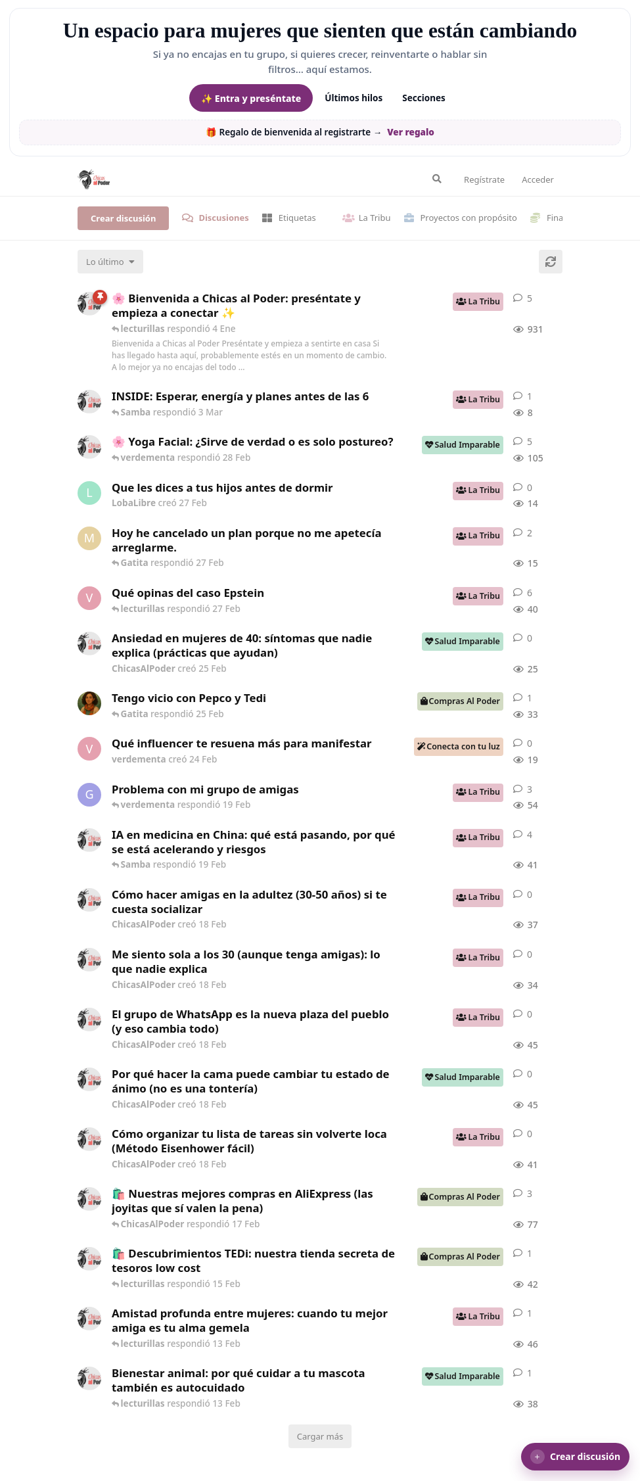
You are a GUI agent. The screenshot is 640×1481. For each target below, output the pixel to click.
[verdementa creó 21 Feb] (89, 598)
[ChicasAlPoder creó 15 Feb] (89, 1259)
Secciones (424, 98)
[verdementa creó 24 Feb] (89, 749)
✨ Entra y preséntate (251, 98)
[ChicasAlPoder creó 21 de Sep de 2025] (89, 1199)
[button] (575, 1456)
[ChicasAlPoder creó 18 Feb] (89, 900)
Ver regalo (410, 132)
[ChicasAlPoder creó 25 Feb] (89, 643)
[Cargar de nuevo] (550, 261)
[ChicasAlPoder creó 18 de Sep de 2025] (89, 304)
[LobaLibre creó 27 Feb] (89, 493)
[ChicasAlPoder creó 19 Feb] (89, 840)
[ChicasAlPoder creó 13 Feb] (89, 1318)
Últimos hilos (353, 98)
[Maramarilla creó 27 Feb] (89, 538)
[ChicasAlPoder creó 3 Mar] (89, 401)
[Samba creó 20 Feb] (89, 703)
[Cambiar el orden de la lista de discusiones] (110, 261)
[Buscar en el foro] (437, 179)
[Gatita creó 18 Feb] (89, 795)
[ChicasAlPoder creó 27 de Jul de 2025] (89, 447)
